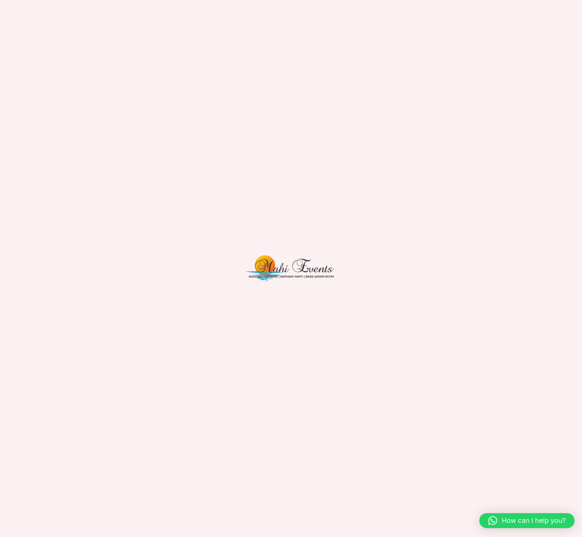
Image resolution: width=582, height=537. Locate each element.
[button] (527, 520)
